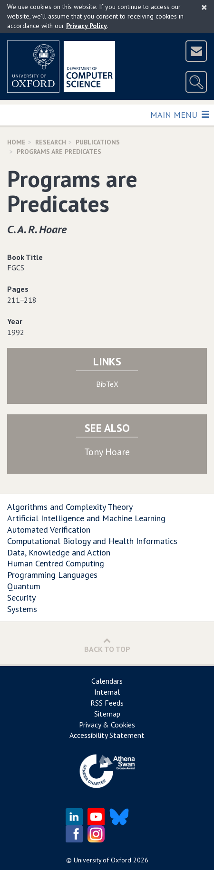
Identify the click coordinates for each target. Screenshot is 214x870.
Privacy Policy (86, 25)
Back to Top (107, 645)
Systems (22, 608)
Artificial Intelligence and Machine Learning (86, 518)
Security (21, 597)
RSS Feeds (107, 702)
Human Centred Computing (55, 563)
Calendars (107, 681)
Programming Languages (52, 574)
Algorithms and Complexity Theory (70, 506)
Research (50, 142)
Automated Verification (48, 529)
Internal (107, 692)
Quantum (23, 586)
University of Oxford (102, 860)
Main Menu (179, 114)
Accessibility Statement (107, 735)
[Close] (204, 7)
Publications (98, 142)
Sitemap (107, 713)
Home (16, 142)
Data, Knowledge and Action (58, 552)
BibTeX (107, 384)
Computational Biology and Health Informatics (92, 540)
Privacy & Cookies (107, 724)
